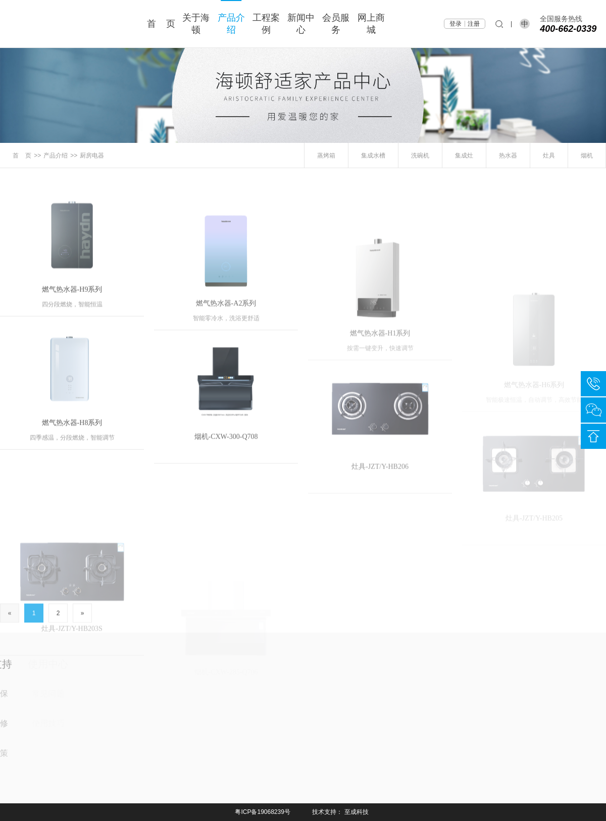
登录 (455, 23)
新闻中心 (301, 24)
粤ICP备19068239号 (262, 811)
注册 (474, 23)
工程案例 (266, 24)
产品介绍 (231, 24)
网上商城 (371, 24)
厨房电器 (92, 155)
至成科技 (356, 811)
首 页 (161, 24)
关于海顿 (196, 24)
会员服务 (335, 24)
